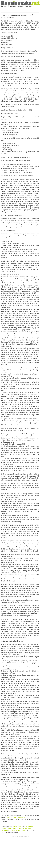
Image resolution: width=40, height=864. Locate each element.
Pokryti (30, 826)
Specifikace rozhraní (8, 830)
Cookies (23, 830)
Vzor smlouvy (12, 828)
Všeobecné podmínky (24, 828)
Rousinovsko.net (18, 826)
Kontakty (4, 828)
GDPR (18, 830)
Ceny (25, 826)
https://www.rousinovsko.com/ (16, 817)
